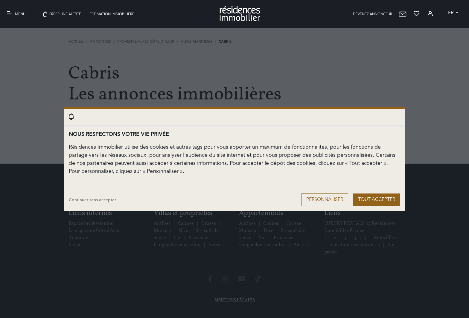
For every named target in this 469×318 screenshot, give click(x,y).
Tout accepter (376, 199)
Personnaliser (324, 199)
